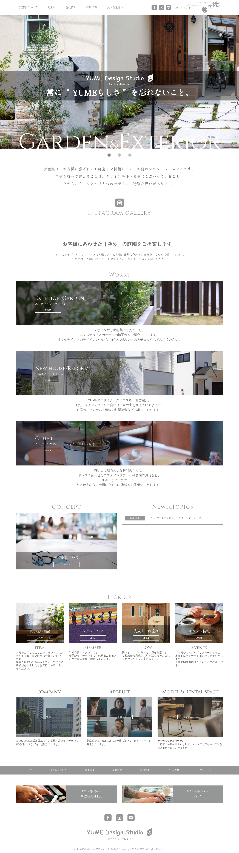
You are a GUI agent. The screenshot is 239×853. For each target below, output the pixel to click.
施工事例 (89, 770)
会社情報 (71, 7)
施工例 (51, 7)
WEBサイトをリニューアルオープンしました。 (176, 518)
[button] (109, 155)
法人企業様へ (115, 7)
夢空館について (28, 7)
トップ (28, 770)
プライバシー (207, 770)
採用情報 (91, 7)
